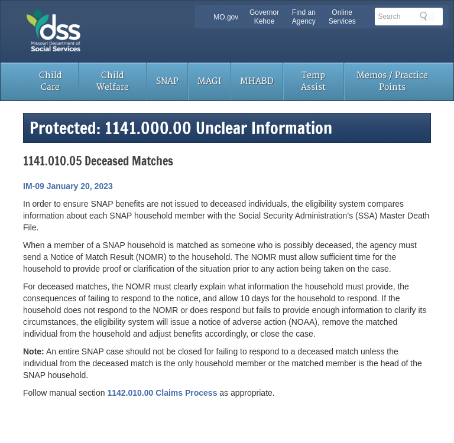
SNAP (167, 81)
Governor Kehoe (264, 16)
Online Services (342, 16)
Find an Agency (304, 16)
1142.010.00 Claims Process (162, 393)
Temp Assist (313, 81)
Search (427, 16)
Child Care (50, 81)
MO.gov (225, 17)
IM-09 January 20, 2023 (68, 186)
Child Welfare (112, 81)
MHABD (257, 81)
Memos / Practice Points (392, 81)
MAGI (209, 81)
